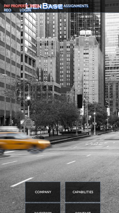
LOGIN (25, 10)
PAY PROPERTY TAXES (21, 6)
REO (7, 10)
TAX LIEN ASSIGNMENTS (68, 6)
